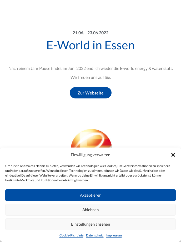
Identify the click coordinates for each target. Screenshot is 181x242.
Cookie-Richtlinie (71, 235)
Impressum (114, 235)
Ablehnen (90, 209)
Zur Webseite (91, 92)
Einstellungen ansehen (90, 224)
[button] (173, 155)
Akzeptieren (90, 195)
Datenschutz (95, 235)
